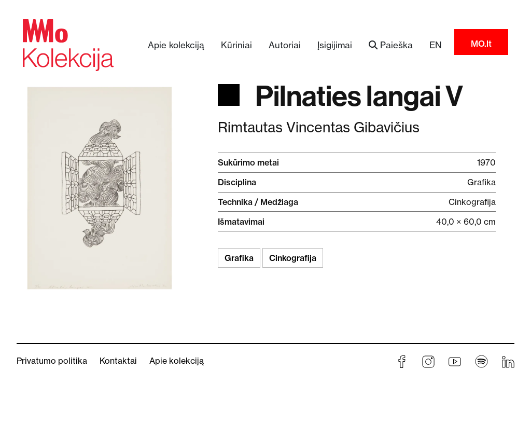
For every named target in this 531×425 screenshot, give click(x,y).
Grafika (239, 258)
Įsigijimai (334, 44)
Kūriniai (236, 44)
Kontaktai (118, 360)
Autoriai (285, 44)
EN (435, 44)
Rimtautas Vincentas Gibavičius (319, 127)
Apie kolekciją (176, 44)
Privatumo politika (52, 360)
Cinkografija (292, 258)
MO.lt (481, 43)
